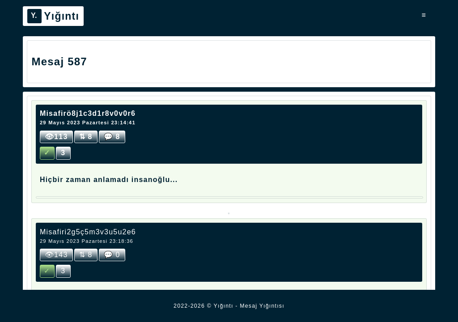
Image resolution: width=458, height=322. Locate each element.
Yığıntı (53, 16)
